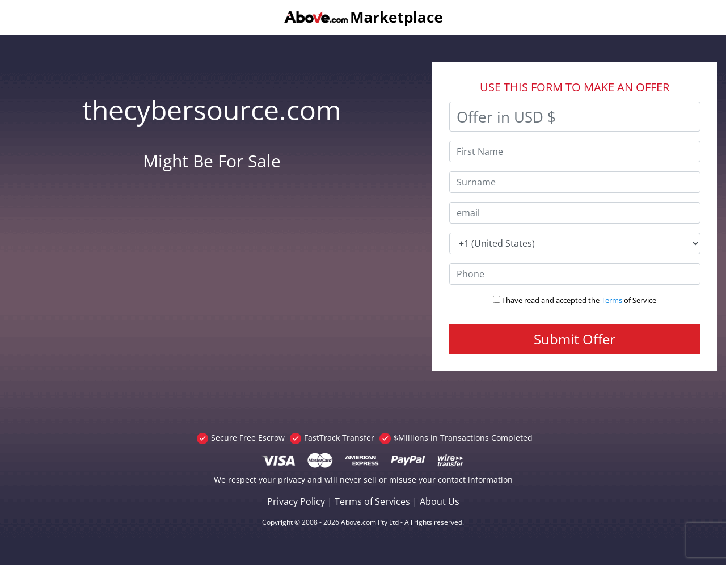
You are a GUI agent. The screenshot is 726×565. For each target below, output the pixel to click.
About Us (439, 501)
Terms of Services (372, 501)
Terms (611, 300)
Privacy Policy (296, 501)
